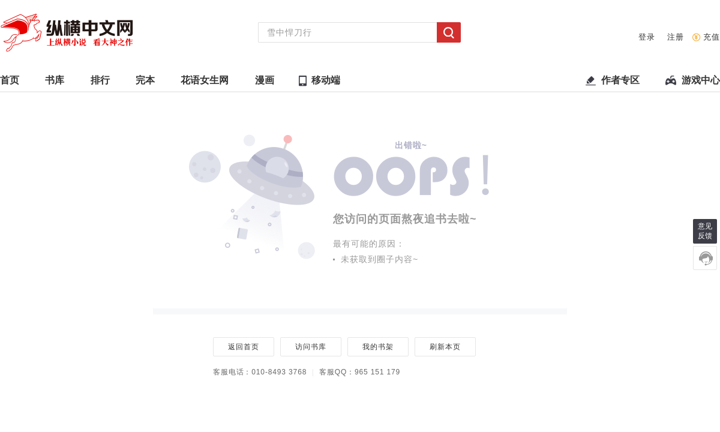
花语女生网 (205, 83)
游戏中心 (701, 83)
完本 (145, 83)
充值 (711, 36)
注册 (675, 36)
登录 (646, 36)
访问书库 (310, 347)
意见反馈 (705, 231)
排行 (100, 83)
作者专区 (620, 83)
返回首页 (243, 347)
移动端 (325, 80)
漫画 (264, 83)
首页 (9, 83)
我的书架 (377, 347)
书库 (54, 83)
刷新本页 (445, 347)
